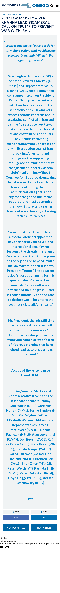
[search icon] (51, 5)
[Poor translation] (6, 547)
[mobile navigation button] (57, 5)
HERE (34, 375)
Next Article (44, 528)
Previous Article (15, 528)
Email (44, 512)
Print (16, 512)
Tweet (44, 518)
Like (16, 518)
